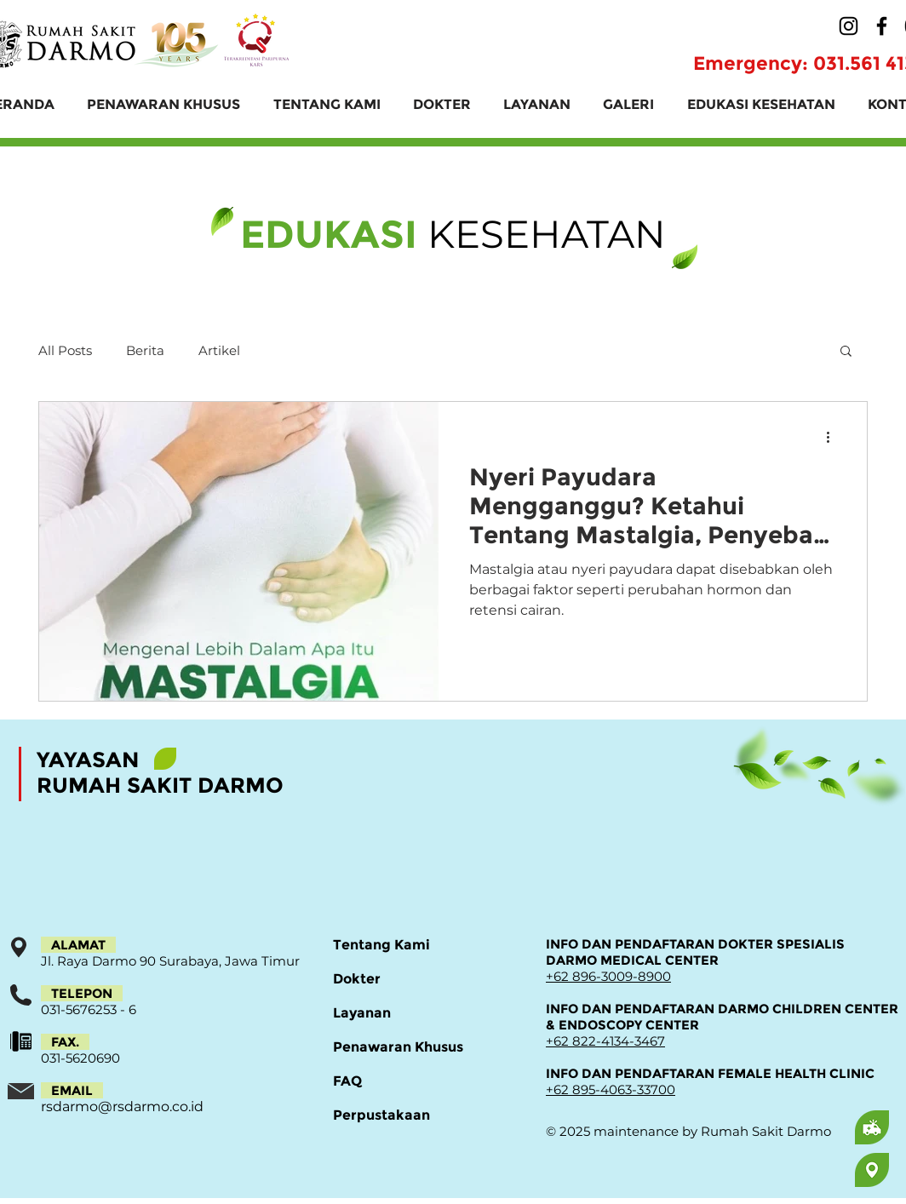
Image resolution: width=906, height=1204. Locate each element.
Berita (145, 350)
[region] (804, 1127)
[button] (846, 352)
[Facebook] (881, 26)
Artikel (219, 350)
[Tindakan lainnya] (833, 437)
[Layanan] (393, 1013)
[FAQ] (393, 1081)
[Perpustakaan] (393, 1115)
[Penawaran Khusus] (398, 1047)
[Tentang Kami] (393, 945)
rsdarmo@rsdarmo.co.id (122, 1106)
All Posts (65, 350)
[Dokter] (393, 979)
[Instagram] (848, 26)
